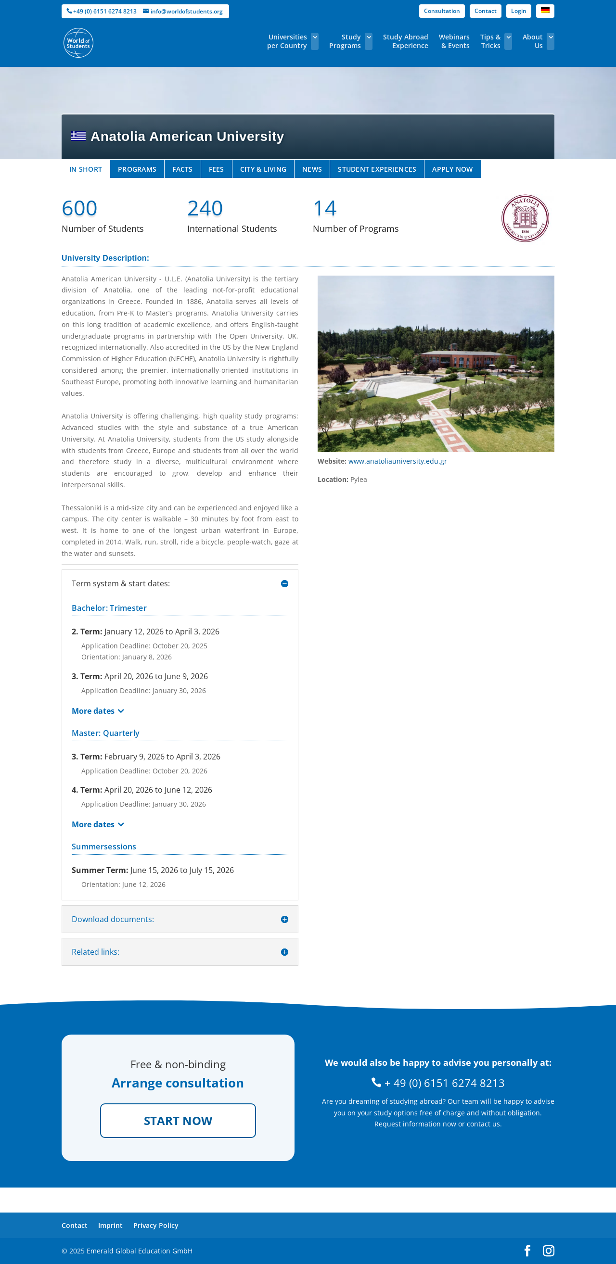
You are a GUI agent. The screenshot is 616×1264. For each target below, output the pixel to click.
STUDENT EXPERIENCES (377, 169)
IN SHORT (85, 169)
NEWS (312, 169)
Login (518, 11)
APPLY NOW (452, 169)
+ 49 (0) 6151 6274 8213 (438, 1082)
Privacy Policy (156, 1225)
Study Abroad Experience (405, 41)
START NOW (178, 1120)
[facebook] (527, 1251)
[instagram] (548, 1251)
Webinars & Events (454, 41)
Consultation (442, 11)
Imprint (110, 1225)
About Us (533, 41)
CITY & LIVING (263, 169)
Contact (486, 11)
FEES (216, 169)
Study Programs (345, 41)
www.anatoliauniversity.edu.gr (397, 461)
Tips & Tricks (490, 41)
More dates (93, 711)
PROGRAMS (137, 169)
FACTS (182, 169)
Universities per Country (287, 41)
